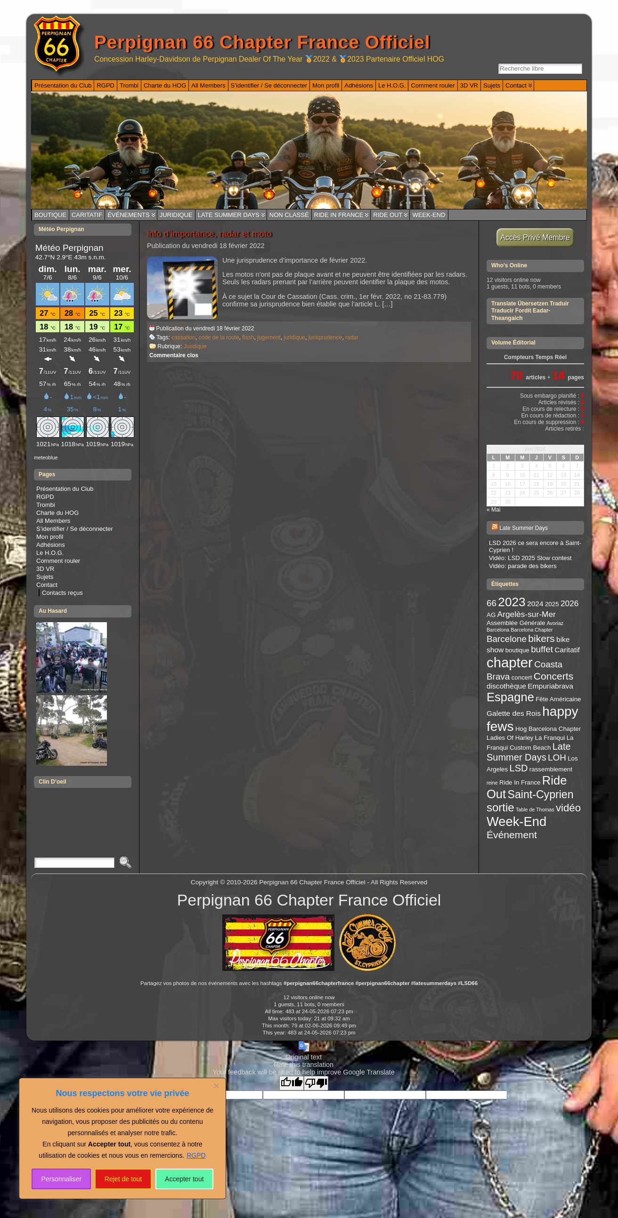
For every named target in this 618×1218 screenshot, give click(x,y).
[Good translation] (291, 1083)
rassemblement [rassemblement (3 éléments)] (550, 769)
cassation (183, 337)
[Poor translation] (316, 1083)
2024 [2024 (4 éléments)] (535, 604)
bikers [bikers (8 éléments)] (541, 638)
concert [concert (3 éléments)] (522, 677)
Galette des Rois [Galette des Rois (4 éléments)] (514, 713)
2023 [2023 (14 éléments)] (511, 602)
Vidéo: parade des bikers (523, 565)
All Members (53, 520)
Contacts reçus (62, 592)
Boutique (50, 214)
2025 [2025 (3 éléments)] (552, 604)
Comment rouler (58, 560)
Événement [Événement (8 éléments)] (512, 834)
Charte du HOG (57, 512)
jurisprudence (325, 337)
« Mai (493, 509)
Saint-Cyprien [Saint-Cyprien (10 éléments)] (541, 794)
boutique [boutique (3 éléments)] (517, 650)
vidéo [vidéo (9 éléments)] (568, 808)
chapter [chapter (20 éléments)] (510, 662)
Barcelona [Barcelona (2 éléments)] (498, 630)
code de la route (219, 337)
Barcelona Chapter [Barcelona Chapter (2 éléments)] (532, 630)
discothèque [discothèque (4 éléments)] (506, 686)
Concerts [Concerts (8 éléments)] (553, 676)
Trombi (45, 504)
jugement (268, 337)
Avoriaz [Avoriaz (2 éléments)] (555, 623)
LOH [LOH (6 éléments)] (557, 757)
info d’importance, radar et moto (209, 234)
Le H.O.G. (50, 552)
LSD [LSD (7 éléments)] (519, 768)
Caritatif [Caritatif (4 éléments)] (567, 650)
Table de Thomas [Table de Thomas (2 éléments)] (535, 809)
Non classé (289, 214)
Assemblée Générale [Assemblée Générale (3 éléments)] (516, 622)
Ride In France (339, 214)
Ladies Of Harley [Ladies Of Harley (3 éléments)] (510, 737)
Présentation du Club (64, 488)
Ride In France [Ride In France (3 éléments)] (519, 782)
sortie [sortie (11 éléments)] (500, 807)
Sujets (44, 576)
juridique (294, 337)
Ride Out (387, 214)
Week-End (428, 214)
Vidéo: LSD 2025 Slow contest (530, 557)
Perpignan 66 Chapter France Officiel (262, 42)
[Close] (216, 1085)
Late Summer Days (229, 214)
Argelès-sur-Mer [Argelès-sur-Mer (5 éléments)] (526, 614)
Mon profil (49, 536)
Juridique (176, 214)
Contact (46, 584)
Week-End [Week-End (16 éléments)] (516, 821)
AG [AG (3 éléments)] (491, 614)
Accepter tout (184, 1179)
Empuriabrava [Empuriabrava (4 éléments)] (550, 686)
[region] (122, 1138)
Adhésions (50, 544)
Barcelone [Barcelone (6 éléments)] (507, 639)
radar (351, 337)
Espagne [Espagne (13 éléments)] (510, 697)
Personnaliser (61, 1179)
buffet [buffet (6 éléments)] (542, 649)
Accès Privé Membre (535, 237)
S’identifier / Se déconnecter (74, 528)
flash (248, 337)
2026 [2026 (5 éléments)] (570, 603)
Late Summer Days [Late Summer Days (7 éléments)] (529, 751)
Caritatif (87, 214)
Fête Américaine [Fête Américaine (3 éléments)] (558, 699)
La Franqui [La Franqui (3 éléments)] (550, 737)
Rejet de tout (123, 1179)
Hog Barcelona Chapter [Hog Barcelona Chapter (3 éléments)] (548, 728)
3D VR (45, 568)
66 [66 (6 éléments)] (491, 603)
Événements (128, 214)
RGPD (196, 1155)
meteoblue (46, 457)
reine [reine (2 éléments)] (492, 782)
